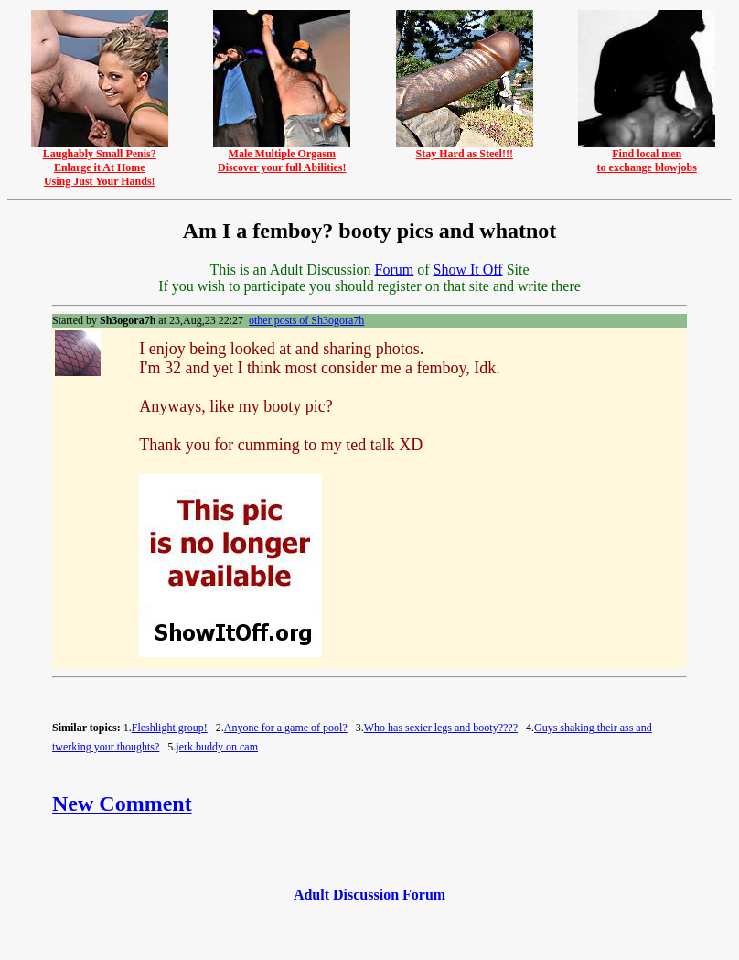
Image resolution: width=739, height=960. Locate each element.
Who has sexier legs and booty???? (441, 727)
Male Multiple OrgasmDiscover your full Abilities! (281, 155)
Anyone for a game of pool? (286, 727)
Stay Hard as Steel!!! (464, 148)
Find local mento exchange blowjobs (646, 155)
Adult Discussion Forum (369, 894)
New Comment (122, 803)
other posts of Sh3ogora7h (306, 320)
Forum (393, 269)
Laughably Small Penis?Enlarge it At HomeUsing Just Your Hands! (99, 162)
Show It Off (467, 269)
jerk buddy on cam (217, 746)
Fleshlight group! (170, 727)
